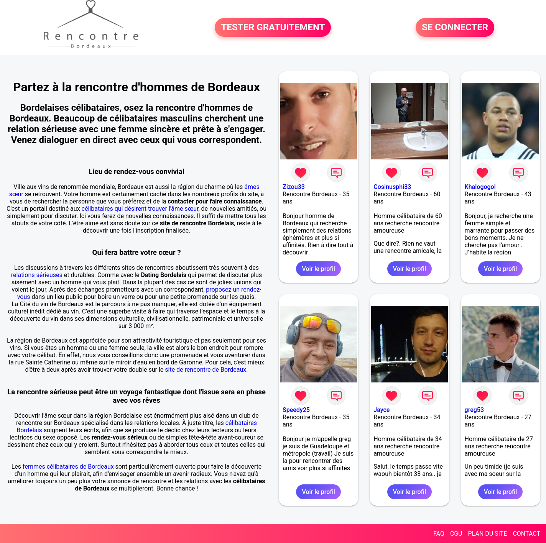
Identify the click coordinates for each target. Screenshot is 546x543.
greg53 (474, 409)
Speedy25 (296, 409)
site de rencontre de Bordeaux (205, 369)
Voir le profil (318, 268)
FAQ (438, 533)
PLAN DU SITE (487, 533)
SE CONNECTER (455, 27)
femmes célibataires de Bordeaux (68, 466)
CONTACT (526, 533)
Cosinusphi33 (392, 186)
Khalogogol (480, 186)
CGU (456, 533)
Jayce (381, 409)
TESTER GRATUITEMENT (273, 27)
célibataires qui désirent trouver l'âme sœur (140, 208)
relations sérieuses (36, 275)
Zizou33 (294, 186)
